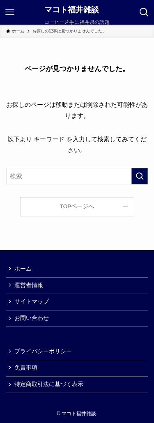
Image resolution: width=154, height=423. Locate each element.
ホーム (23, 269)
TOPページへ (77, 206)
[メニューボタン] (10, 12)
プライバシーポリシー (43, 351)
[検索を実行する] (139, 176)
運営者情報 (28, 285)
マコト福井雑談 (71, 10)
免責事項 (25, 368)
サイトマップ (31, 302)
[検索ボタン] (144, 12)
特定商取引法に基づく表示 (48, 384)
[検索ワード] (77, 176)
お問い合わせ (31, 318)
